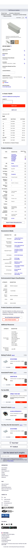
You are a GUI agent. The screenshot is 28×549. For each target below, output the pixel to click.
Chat (3, 497)
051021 (12, 218)
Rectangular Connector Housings (19, 14)
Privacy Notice (10, 460)
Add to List (14, 110)
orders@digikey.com (6, 503)
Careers (3, 472)
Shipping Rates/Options (6, 487)
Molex (3, 55)
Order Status (3, 485)
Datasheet (5, 82)
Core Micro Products (18, 249)
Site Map (3, 474)
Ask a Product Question (10, 319)
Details (21, 367)
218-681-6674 (5, 501)
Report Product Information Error (14, 222)
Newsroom (3, 477)
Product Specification (18, 242)
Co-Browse (4, 505)
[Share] (26, 17)
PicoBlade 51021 (14, 166)
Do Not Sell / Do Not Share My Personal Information (14, 546)
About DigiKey (4, 467)
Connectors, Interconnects (14, 13)
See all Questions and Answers (12, 317)
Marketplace (3, 469)
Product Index (4, 13)
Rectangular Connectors (6, 14)
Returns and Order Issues (6, 488)
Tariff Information (5, 490)
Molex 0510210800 (7, 16)
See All (13, 355)
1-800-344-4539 (5, 499)
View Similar (9, 226)
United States (4, 532)
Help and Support (5, 484)
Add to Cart (14, 105)
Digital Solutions (4, 475)
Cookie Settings (4, 541)
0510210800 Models (6, 86)
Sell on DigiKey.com (5, 471)
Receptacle (13, 174)
